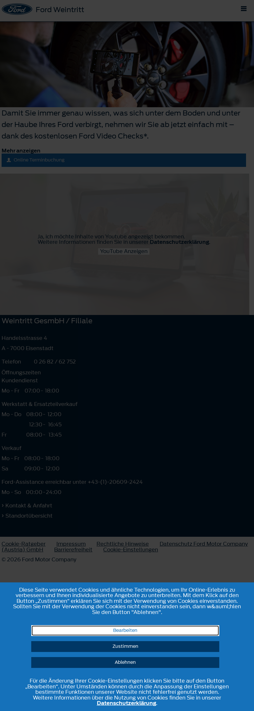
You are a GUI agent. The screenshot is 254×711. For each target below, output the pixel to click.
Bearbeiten (125, 630)
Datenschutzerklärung (126, 703)
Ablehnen (125, 662)
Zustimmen (125, 646)
